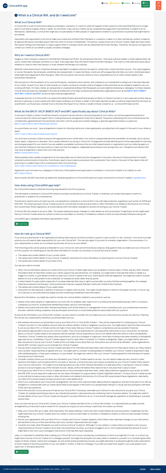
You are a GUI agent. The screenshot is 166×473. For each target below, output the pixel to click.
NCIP (38, 93)
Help (104, 3)
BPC (22, 93)
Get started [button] (146, 4)
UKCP (136, 91)
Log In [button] (158, 5)
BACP (130, 91)
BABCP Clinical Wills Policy (27, 152)
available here (139, 177)
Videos (126, 3)
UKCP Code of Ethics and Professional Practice (36, 134)
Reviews (115, 3)
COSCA (28, 93)
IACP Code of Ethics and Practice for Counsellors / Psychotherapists (45, 165)
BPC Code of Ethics (23, 173)
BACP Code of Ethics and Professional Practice (36, 123)
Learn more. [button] (65, 469)
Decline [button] (143, 469)
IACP (17, 93)
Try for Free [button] (21, 224)
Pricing (136, 3)
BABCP (143, 91)
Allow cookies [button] (155, 469)
